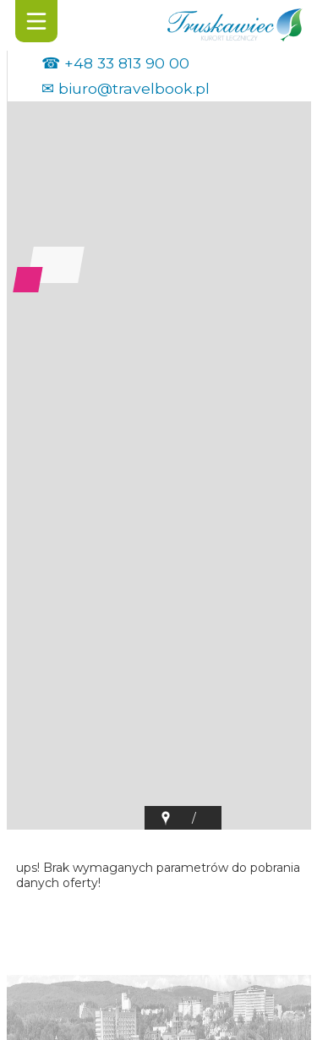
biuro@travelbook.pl (134, 88)
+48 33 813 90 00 (126, 63)
